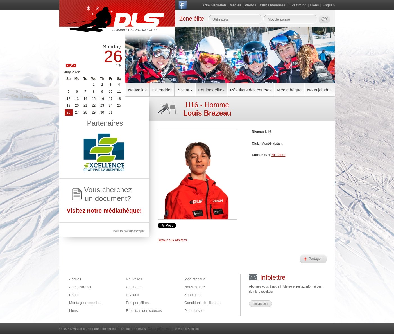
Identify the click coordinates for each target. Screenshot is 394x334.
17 (110, 99)
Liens (314, 5)
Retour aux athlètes (172, 240)
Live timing (297, 5)
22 (94, 105)
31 (110, 112)
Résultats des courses (251, 89)
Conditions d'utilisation (202, 303)
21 (85, 105)
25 (119, 105)
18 (119, 99)
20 (77, 105)
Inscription (260, 303)
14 (85, 99)
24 (110, 105)
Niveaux (185, 89)
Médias (235, 5)
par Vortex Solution (186, 328)
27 (77, 112)
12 (68, 99)
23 (102, 105)
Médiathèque (289, 89)
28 (85, 112)
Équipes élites (211, 89)
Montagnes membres (86, 303)
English (329, 5)
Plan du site (193, 310)
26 (68, 112)
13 (77, 99)
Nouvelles (137, 89)
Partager (316, 259)
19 (68, 105)
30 (102, 112)
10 (110, 92)
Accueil (75, 279)
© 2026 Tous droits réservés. (103, 328)
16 (102, 99)
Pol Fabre (278, 155)
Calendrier (162, 89)
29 (94, 112)
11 (119, 92)
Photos (250, 5)
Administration (214, 5)
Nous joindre (319, 89)
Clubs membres (272, 5)
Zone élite (192, 295)
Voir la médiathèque (129, 231)
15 (94, 99)
